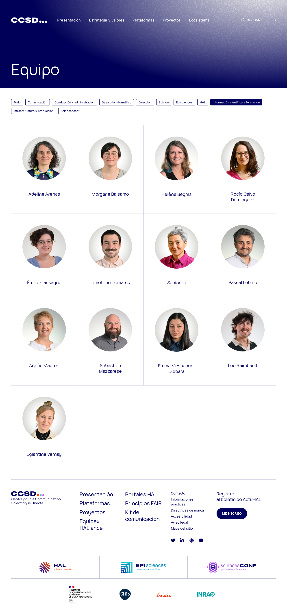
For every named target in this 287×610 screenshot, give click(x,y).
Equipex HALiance (91, 524)
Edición (164, 102)
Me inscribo (231, 513)
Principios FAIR (143, 503)
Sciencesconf (70, 111)
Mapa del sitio (182, 528)
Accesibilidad (181, 516)
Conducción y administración (74, 102)
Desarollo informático (116, 102)
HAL (203, 102)
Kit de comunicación (142, 515)
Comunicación (37, 102)
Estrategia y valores (106, 20)
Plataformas (143, 20)
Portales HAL (141, 494)
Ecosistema (199, 20)
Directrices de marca (187, 510)
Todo (17, 102)
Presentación (69, 20)
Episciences (184, 102)
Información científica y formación (236, 102)
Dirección (145, 102)
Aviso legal (179, 522)
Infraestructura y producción (34, 111)
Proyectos (172, 20)
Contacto (178, 493)
